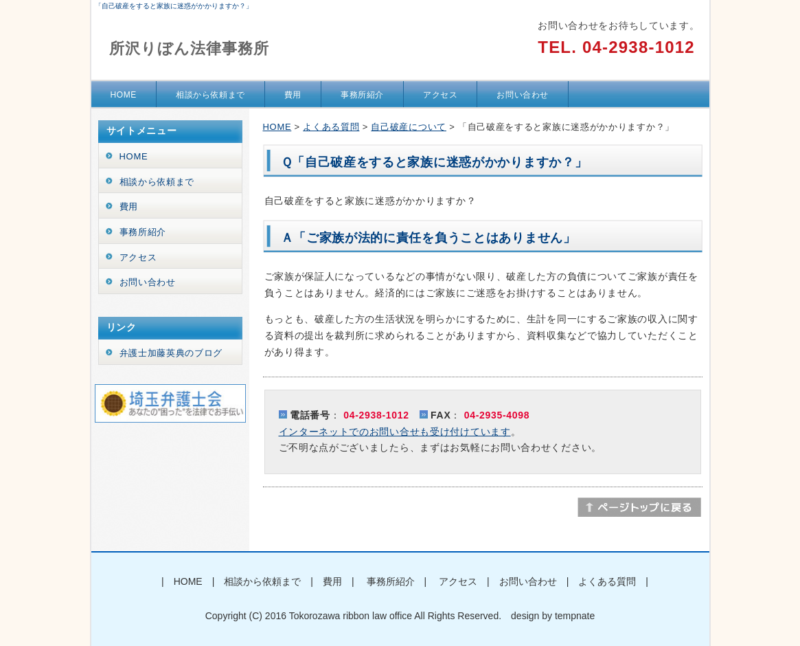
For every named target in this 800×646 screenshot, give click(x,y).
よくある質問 (331, 127)
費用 (292, 95)
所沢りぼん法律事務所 (189, 48)
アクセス (440, 95)
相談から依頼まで (210, 95)
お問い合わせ (522, 95)
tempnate (575, 615)
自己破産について (408, 127)
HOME (124, 95)
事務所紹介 (362, 95)
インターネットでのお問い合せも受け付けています (395, 431)
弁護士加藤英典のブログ (171, 353)
